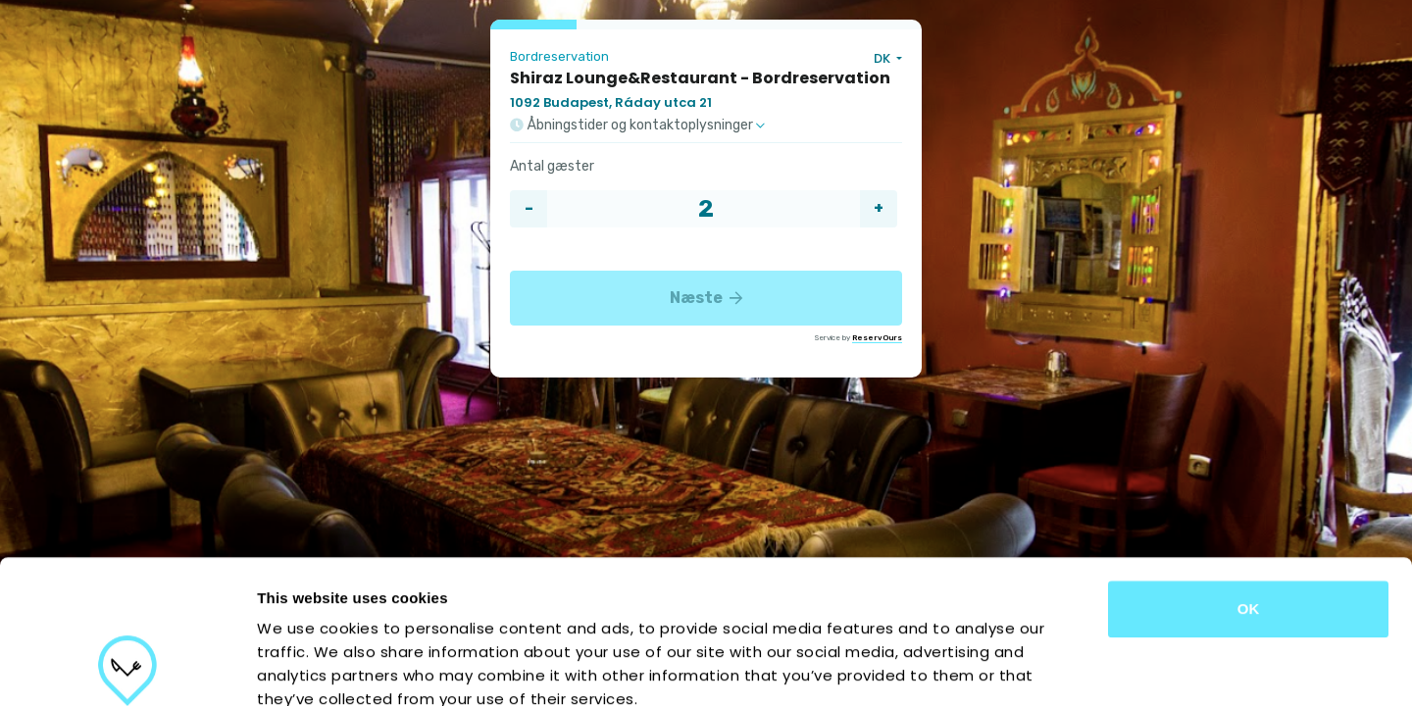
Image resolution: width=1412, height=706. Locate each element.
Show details (1029, 667)
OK (1248, 474)
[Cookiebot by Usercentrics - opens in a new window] (127, 667)
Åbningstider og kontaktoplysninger (637, 125)
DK (883, 58)
